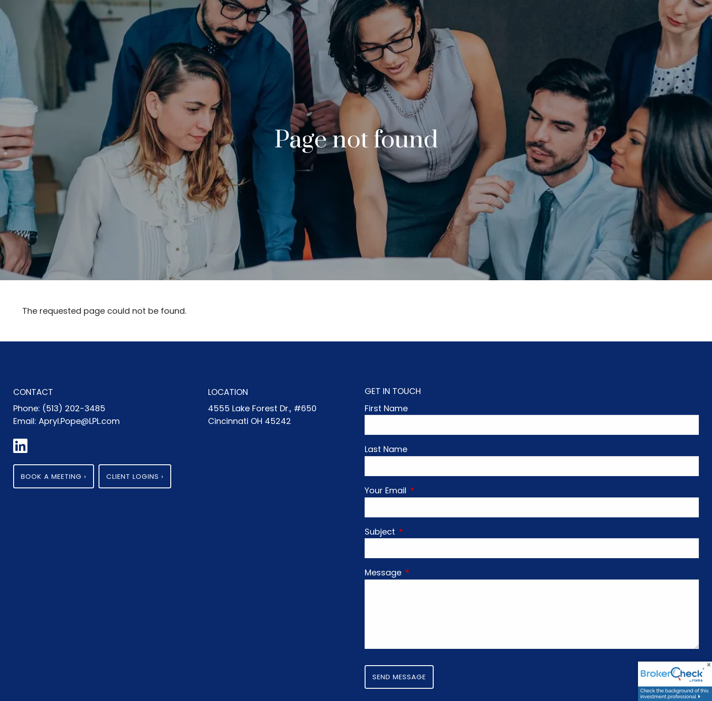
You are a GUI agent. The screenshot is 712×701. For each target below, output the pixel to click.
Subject (422, 531)
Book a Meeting (53, 476)
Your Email (428, 490)
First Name (386, 408)
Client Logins (134, 476)
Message (425, 572)
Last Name (386, 449)
